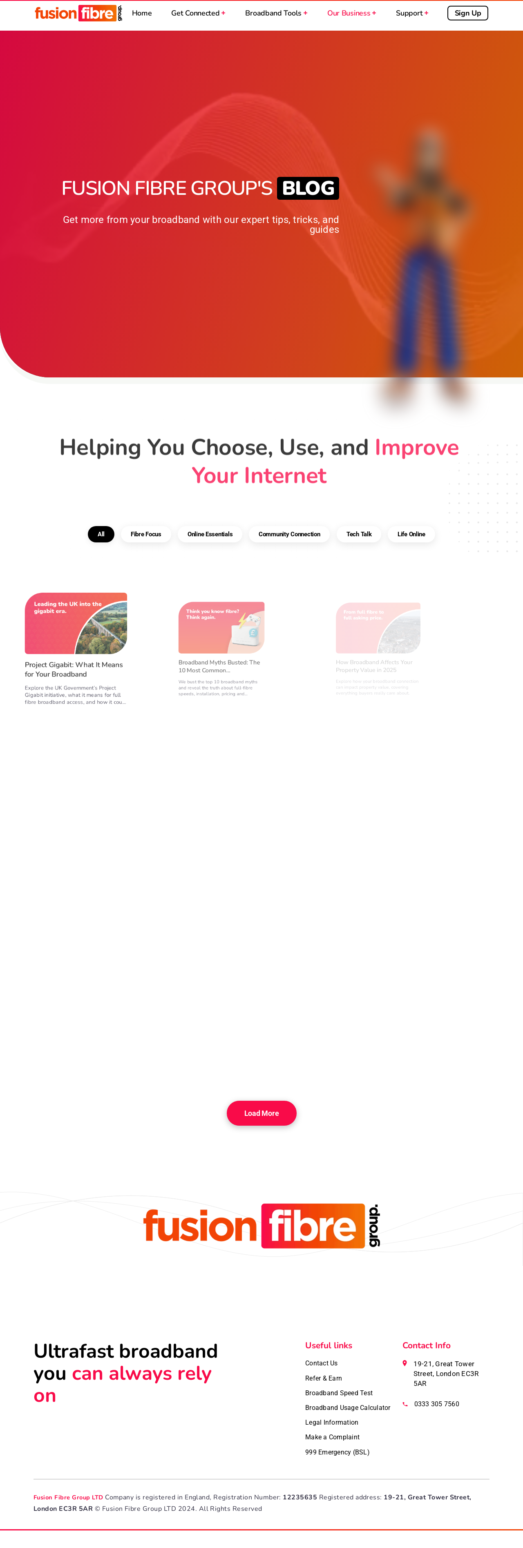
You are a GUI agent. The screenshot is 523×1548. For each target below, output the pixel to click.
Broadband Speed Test (341, 1396)
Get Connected (199, 15)
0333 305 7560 (439, 1405)
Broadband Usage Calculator (333, 1416)
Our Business (353, 15)
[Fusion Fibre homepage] (261, 1271)
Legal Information (333, 1437)
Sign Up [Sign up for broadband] (469, 15)
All (101, 494)
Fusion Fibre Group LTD (71, 1514)
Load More (261, 1113)
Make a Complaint (334, 1453)
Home (143, 15)
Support (413, 15)
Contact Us (323, 1364)
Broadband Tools (277, 15)
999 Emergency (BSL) (340, 1469)
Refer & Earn (324, 1380)
